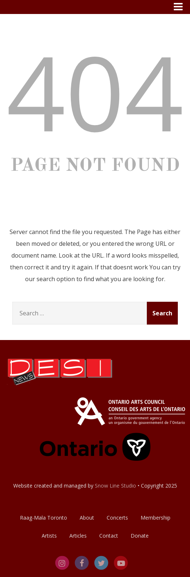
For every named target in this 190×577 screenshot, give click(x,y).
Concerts (117, 517)
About (87, 517)
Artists (49, 535)
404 (95, 91)
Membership (155, 517)
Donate (140, 535)
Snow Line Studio (115, 485)
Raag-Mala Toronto (43, 517)
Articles (78, 535)
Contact (108, 535)
